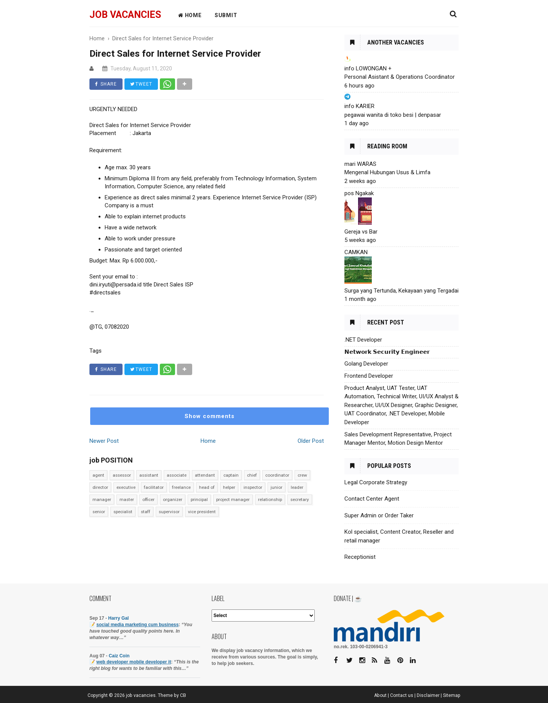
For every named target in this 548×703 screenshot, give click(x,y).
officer (148, 499)
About (380, 695)
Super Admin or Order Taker (379, 515)
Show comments (209, 416)
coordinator (277, 475)
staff (145, 511)
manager (101, 499)
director (100, 487)
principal (199, 499)
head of (207, 487)
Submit (226, 15)
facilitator (154, 487)
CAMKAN (356, 252)
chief (252, 475)
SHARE (106, 84)
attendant (205, 475)
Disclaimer (428, 695)
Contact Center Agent (371, 498)
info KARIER (359, 106)
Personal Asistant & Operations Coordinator (399, 76)
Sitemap (451, 695)
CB (183, 695)
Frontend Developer (368, 375)
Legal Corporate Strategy (375, 482)
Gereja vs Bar (361, 231)
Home (208, 440)
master (126, 499)
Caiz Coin (119, 655)
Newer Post (104, 440)
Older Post (311, 440)
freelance (181, 487)
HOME (190, 15)
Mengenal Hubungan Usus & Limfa (387, 172)
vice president (202, 511)
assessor (122, 475)
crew (302, 475)
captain (231, 475)
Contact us (401, 695)
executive (125, 487)
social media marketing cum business (137, 624)
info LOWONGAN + (368, 68)
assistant (148, 475)
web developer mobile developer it (133, 662)
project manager (233, 499)
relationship (270, 499)
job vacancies (125, 14)
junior (276, 487)
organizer (172, 499)
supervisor (169, 511)
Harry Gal (118, 618)
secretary (299, 499)
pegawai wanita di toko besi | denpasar (392, 114)
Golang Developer (366, 363)
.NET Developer (363, 339)
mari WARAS (360, 164)
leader (297, 487)
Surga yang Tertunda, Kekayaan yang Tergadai (401, 290)
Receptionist (360, 556)
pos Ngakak (359, 193)
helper (229, 487)
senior (98, 511)
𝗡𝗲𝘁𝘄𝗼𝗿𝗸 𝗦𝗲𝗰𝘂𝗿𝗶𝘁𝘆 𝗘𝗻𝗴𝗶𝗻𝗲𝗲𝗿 (387, 351)
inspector (253, 487)
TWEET (141, 84)
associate (176, 475)
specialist (122, 511)
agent (98, 475)
